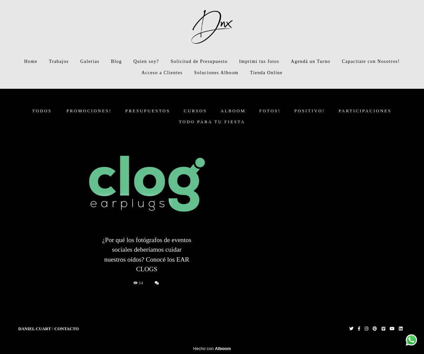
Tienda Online (266, 72)
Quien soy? (146, 61)
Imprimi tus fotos (259, 61)
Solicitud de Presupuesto (199, 61)
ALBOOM (233, 111)
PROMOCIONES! (89, 111)
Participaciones (365, 111)
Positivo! (309, 111)
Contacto (66, 329)
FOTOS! (270, 111)
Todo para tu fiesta (212, 122)
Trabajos (59, 61)
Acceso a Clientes (162, 72)
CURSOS (195, 111)
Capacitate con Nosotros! (371, 61)
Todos (42, 111)
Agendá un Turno (310, 61)
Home (30, 61)
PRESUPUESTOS (147, 111)
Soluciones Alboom (216, 72)
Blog (116, 61)
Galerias (89, 61)
